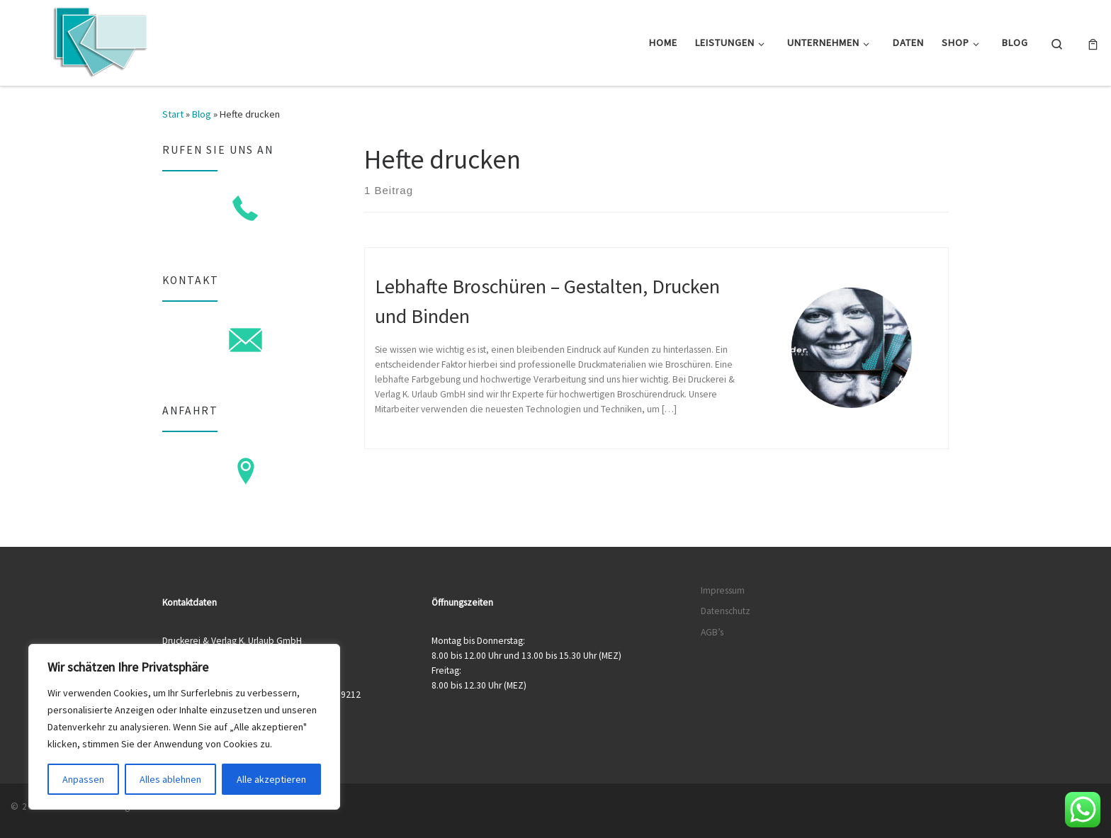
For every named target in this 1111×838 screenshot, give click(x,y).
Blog (201, 114)
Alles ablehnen (170, 779)
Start (173, 114)
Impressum (723, 590)
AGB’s (712, 632)
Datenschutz (725, 611)
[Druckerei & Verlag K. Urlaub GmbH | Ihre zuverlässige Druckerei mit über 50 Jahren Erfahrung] (99, 40)
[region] (184, 727)
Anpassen (83, 779)
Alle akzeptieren (271, 779)
